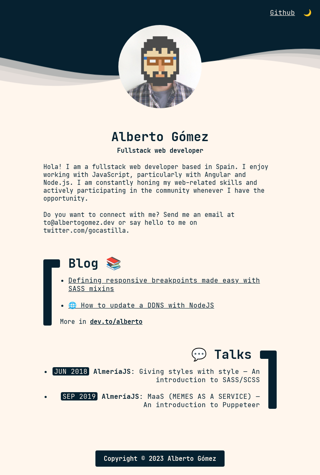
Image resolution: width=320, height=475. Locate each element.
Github (282, 12)
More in (101, 322)
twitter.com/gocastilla (84, 230)
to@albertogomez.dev (79, 222)
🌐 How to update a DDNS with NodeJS (141, 305)
